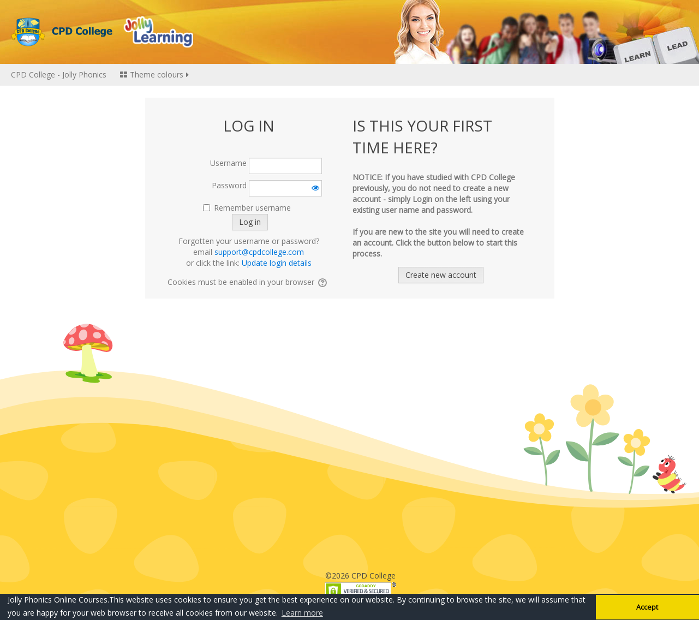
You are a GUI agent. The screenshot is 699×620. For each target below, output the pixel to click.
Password (229, 185)
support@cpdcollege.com (259, 252)
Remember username (252, 207)
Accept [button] (647, 607)
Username (228, 163)
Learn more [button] (302, 612)
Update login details (277, 263)
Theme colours (155, 74)
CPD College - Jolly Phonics (58, 74)
